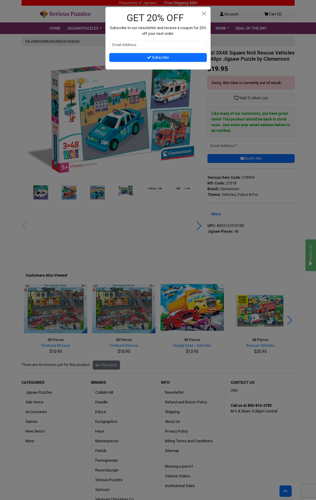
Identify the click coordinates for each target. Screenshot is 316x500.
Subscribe (158, 57)
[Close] (204, 13)
